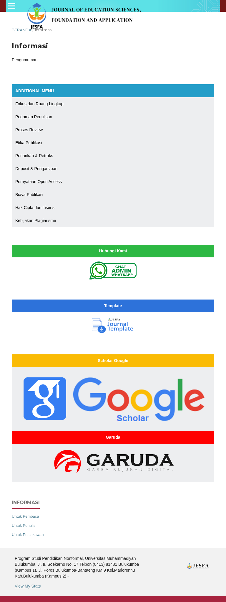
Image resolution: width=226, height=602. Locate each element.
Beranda (21, 29)
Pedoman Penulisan (33, 116)
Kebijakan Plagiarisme (35, 220)
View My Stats (28, 586)
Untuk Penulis (23, 525)
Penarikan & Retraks (34, 155)
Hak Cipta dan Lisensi (35, 207)
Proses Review (29, 129)
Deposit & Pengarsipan (36, 168)
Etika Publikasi (28, 142)
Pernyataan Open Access (38, 181)
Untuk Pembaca (25, 516)
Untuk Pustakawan (28, 534)
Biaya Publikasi (29, 194)
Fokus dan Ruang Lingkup (39, 103)
